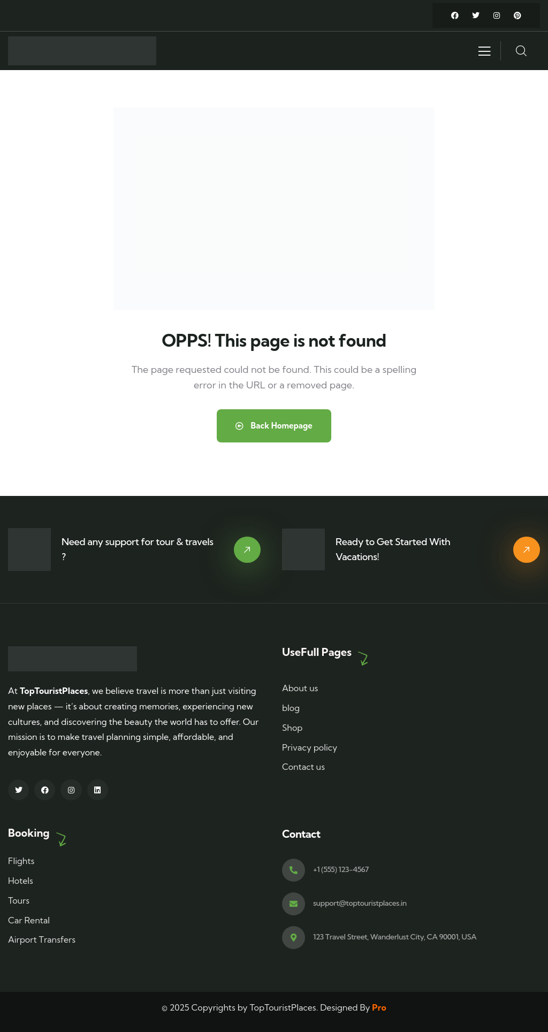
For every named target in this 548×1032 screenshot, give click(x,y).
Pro (379, 1007)
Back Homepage (274, 426)
